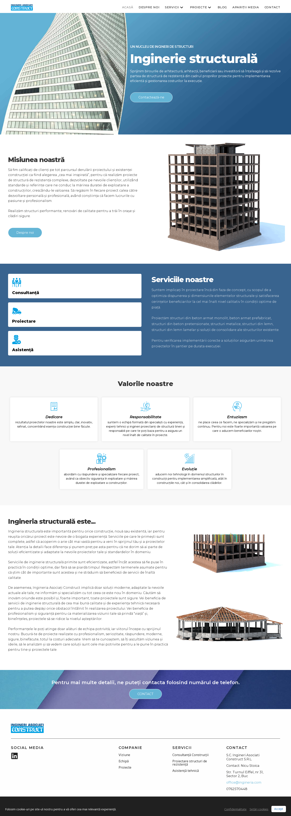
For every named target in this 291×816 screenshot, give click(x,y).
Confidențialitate (235, 809)
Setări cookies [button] (259, 809)
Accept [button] (278, 809)
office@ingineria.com (243, 782)
